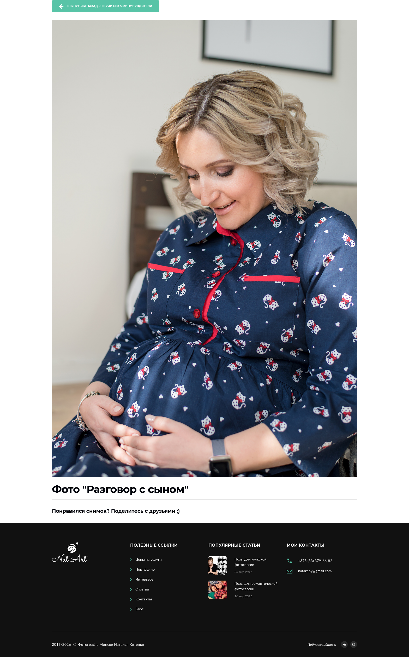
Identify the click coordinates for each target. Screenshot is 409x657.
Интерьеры (144, 579)
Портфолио (145, 569)
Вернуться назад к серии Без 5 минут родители (109, 6)
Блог (139, 609)
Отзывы (142, 589)
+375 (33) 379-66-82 (315, 560)
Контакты (143, 599)
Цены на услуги (148, 559)
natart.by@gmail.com (315, 571)
